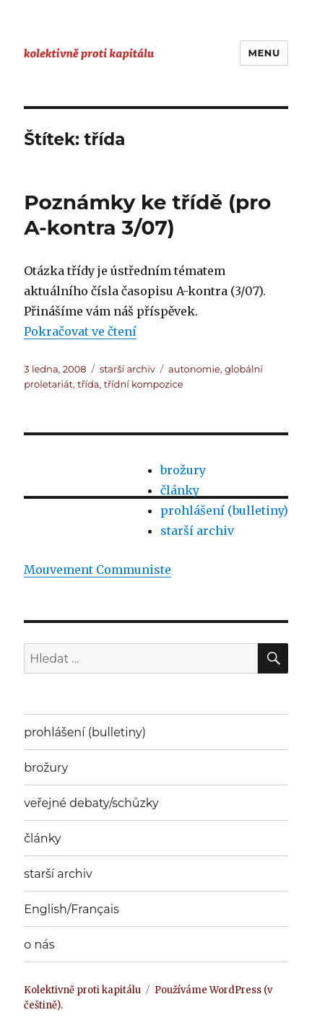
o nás (39, 944)
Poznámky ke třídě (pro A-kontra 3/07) (147, 215)
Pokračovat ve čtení (80, 331)
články (179, 490)
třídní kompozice (143, 384)
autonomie (194, 369)
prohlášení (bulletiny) (224, 510)
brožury (183, 470)
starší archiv (127, 369)
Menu (264, 52)
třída (88, 384)
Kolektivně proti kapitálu (82, 990)
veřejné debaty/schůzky (91, 803)
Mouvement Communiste (97, 569)
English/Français (71, 909)
